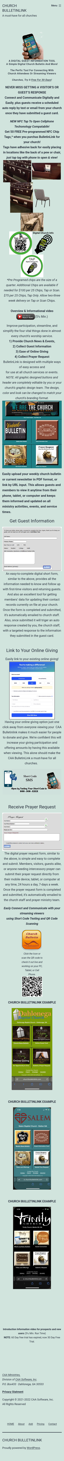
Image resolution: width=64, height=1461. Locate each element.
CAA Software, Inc (26, 1379)
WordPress (33, 1447)
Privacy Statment (12, 1391)
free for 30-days (41, 79)
